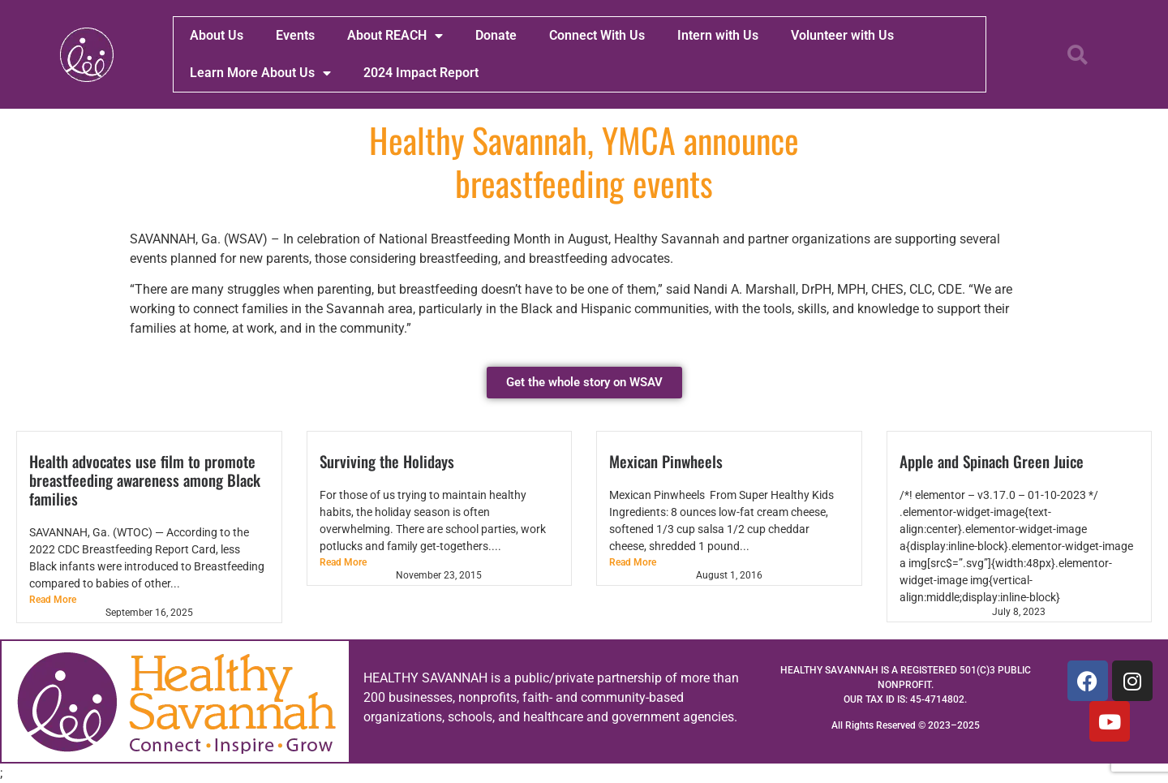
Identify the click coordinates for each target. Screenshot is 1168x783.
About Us (216, 35)
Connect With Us (597, 35)
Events (295, 35)
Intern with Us (717, 35)
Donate (496, 35)
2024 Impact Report (421, 72)
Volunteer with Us (842, 35)
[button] (1077, 54)
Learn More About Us (260, 73)
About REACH (395, 35)
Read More (52, 599)
